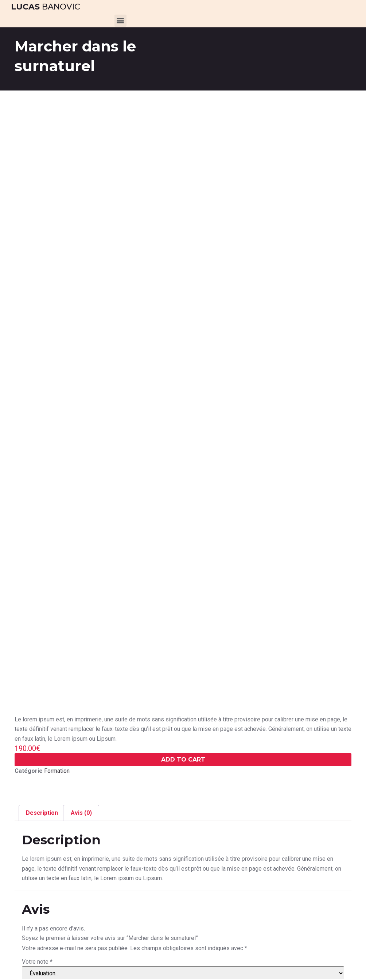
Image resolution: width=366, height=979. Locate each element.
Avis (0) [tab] (81, 812)
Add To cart (183, 759)
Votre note (37, 962)
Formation (57, 770)
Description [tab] (42, 812)
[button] (120, 21)
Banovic (45, 7)
